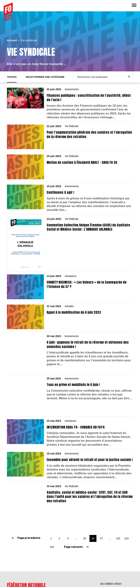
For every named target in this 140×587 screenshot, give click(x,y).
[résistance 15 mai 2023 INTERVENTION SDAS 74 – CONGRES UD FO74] (70, 414)
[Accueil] (8, 12)
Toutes (12, 77)
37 (101, 502)
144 (52, 510)
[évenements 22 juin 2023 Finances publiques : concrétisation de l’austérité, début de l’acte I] (70, 103)
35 (84, 502)
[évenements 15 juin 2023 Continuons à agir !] (70, 198)
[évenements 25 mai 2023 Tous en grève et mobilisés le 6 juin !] (70, 383)
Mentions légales (111, 561)
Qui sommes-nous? (111, 547)
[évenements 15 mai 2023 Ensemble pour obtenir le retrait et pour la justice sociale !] (70, 446)
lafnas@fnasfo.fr (18, 570)
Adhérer (105, 557)
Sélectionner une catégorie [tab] (45, 77)
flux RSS (105, 566)
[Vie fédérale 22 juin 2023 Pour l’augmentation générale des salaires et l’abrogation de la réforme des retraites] (70, 137)
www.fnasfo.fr (16, 573)
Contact (105, 552)
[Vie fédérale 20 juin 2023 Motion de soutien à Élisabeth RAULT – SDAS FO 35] (70, 167)
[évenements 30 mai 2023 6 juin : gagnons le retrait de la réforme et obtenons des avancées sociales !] (70, 350)
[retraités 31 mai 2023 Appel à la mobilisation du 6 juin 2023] (70, 317)
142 (118, 502)
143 (126, 502)
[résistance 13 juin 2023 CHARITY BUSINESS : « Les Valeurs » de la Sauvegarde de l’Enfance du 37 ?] (70, 287)
